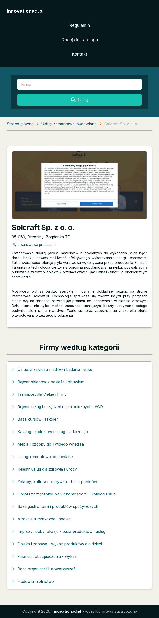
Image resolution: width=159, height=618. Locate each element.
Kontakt (79, 54)
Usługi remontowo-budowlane (69, 123)
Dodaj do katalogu (79, 39)
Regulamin (79, 25)
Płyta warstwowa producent (34, 244)
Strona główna (20, 123)
